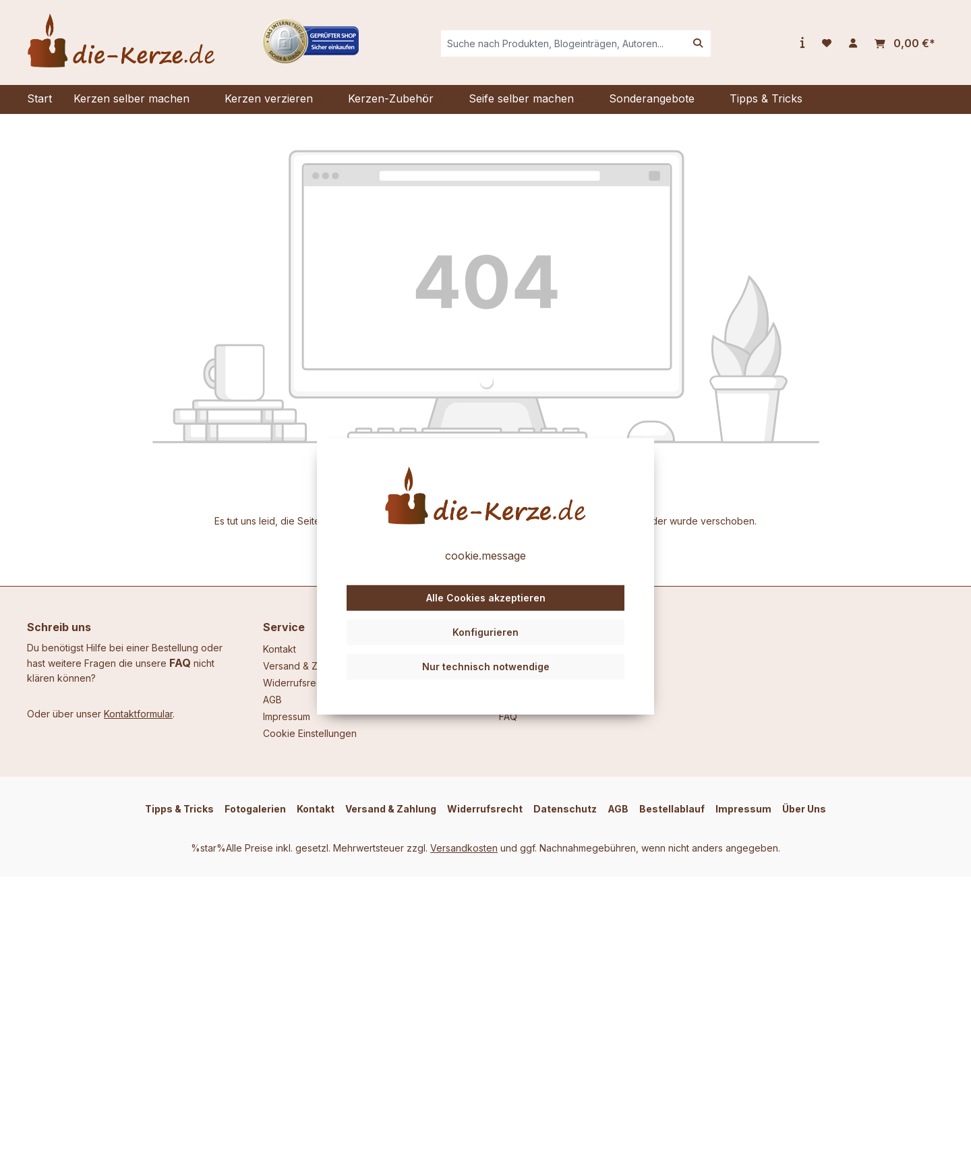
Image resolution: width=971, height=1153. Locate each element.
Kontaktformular (138, 713)
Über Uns (804, 809)
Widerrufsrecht (296, 682)
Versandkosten (464, 848)
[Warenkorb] (905, 43)
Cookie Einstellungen (310, 733)
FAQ (180, 663)
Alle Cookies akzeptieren (486, 597)
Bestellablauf (672, 809)
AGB (272, 699)
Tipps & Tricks (179, 809)
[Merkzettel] (826, 43)
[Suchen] (698, 43)
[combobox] (563, 43)
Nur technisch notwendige (486, 666)
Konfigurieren (485, 632)
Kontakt (279, 649)
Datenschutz (565, 809)
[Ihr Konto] (853, 43)
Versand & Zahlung (305, 666)
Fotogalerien (255, 809)
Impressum (286, 716)
